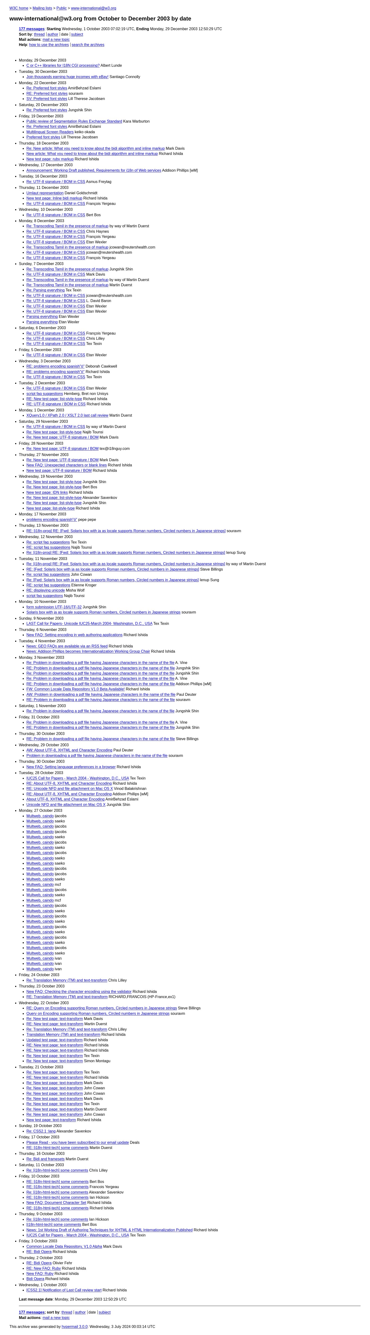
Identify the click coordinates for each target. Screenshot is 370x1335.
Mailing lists (42, 8)
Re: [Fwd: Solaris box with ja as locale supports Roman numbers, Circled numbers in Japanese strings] (112, 580)
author (52, 34)
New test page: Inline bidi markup (54, 198)
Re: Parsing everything (45, 290)
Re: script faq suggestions (48, 542)
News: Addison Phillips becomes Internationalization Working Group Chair (88, 651)
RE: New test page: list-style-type (54, 399)
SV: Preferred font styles (46, 99)
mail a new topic (56, 39)
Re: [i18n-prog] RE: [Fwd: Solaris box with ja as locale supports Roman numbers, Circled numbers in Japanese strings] (125, 553)
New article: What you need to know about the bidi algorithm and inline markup (92, 154)
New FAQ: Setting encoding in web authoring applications (74, 635)
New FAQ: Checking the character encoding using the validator (79, 992)
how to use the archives (49, 45)
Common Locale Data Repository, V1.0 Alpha (64, 1246)
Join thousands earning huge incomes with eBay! (67, 77)
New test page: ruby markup (50, 159)
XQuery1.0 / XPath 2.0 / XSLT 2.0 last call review (67, 415)
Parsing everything (42, 317)
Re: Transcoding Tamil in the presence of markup (67, 226)
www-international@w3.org (93, 8)
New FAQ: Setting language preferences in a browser (71, 767)
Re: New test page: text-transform (54, 1019)
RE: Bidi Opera (39, 1252)
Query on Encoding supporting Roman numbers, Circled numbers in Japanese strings (98, 1014)
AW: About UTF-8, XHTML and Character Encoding (69, 750)
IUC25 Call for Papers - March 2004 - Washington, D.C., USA (77, 778)
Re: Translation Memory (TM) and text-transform (66, 980)
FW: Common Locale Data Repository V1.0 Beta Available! (75, 689)
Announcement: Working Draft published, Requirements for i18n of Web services (93, 170)
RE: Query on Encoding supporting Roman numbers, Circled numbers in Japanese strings (101, 1008)
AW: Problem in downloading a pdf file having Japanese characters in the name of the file (100, 694)
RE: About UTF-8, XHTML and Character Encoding (69, 783)
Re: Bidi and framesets (45, 1159)
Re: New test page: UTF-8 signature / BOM (62, 437)
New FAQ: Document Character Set (56, 1203)
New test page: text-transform (51, 1120)
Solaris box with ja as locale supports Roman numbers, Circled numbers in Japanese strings (103, 612)
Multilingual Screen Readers (50, 132)
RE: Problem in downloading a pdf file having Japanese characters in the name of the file (100, 668)
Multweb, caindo (40, 816)
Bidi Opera (35, 1279)
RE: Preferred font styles (46, 93)
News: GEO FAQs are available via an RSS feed (67, 646)
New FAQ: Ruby (40, 1274)
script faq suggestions (44, 394)
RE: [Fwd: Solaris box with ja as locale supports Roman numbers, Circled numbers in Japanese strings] (112, 569)
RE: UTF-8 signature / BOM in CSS (56, 404)
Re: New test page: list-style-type (54, 432)
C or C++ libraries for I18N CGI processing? (63, 65)
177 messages (32, 29)
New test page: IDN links (47, 492)
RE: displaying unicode (45, 590)
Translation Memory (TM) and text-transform (63, 1034)
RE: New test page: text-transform (54, 1024)
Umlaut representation (44, 193)
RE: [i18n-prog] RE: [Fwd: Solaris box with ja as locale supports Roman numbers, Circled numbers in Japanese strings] (126, 531)
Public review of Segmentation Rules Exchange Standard (74, 121)
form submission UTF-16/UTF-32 (54, 607)
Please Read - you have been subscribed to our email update (77, 1142)
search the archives (88, 45)
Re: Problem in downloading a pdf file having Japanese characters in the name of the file (100, 663)
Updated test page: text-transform (54, 1040)
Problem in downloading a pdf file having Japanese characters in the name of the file (97, 756)
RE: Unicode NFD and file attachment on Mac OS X (69, 789)
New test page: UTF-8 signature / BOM (59, 470)
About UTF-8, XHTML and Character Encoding (65, 799)
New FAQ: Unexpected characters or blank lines (66, 465)
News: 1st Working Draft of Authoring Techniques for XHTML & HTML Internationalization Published (109, 1230)
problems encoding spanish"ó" (51, 520)
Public (61, 8)
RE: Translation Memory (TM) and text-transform (67, 997)
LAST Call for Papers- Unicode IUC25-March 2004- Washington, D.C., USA (89, 624)
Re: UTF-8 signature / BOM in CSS (55, 182)
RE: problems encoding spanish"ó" (55, 366)
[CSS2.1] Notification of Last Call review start (63, 1290)
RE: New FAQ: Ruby (43, 1268)
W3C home (18, 8)
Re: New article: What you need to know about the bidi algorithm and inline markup (95, 148)
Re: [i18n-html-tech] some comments (57, 1170)
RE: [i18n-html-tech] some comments (57, 1148)
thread (39, 34)
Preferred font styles (43, 137)
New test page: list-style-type (50, 508)
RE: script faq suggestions (48, 547)
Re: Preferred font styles (46, 88)
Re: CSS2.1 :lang (41, 1131)
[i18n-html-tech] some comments (53, 1225)
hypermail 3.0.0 (74, 1327)
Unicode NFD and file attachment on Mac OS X (65, 805)
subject (77, 34)
